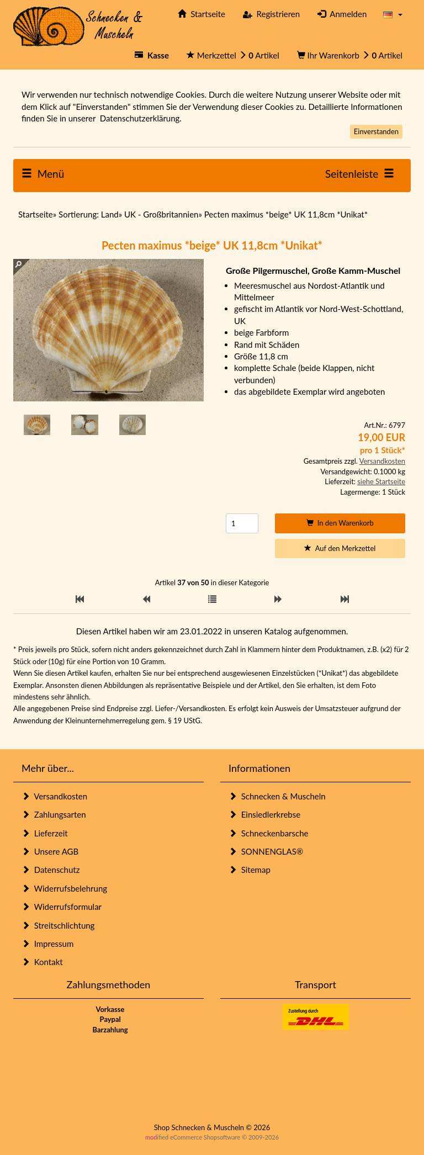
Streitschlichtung (58, 925)
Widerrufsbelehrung (64, 888)
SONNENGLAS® (266, 851)
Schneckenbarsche (268, 833)
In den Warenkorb (340, 522)
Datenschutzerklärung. (141, 118)
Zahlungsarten (54, 814)
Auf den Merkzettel (339, 548)
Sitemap (250, 870)
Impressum (47, 944)
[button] (393, 14)
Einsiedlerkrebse (264, 814)
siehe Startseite (381, 481)
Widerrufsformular (62, 907)
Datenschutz (51, 870)
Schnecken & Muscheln (277, 796)
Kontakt (42, 962)
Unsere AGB (50, 851)
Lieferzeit (45, 833)
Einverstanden (376, 131)
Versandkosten (382, 461)
